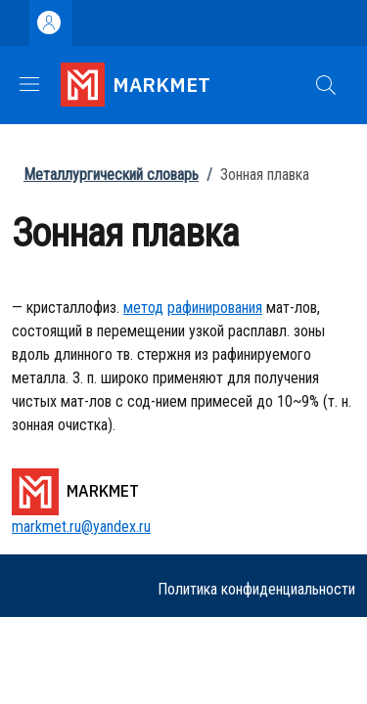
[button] (326, 85)
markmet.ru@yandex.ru (81, 526)
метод (143, 307)
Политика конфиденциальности (256, 589)
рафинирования (214, 307)
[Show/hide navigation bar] (29, 84)
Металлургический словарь (111, 174)
